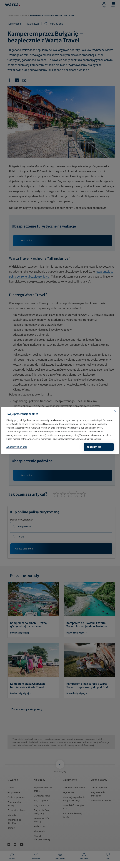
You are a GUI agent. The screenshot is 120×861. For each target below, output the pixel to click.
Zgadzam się (97, 446)
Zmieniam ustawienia (16, 447)
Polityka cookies (93, 439)
